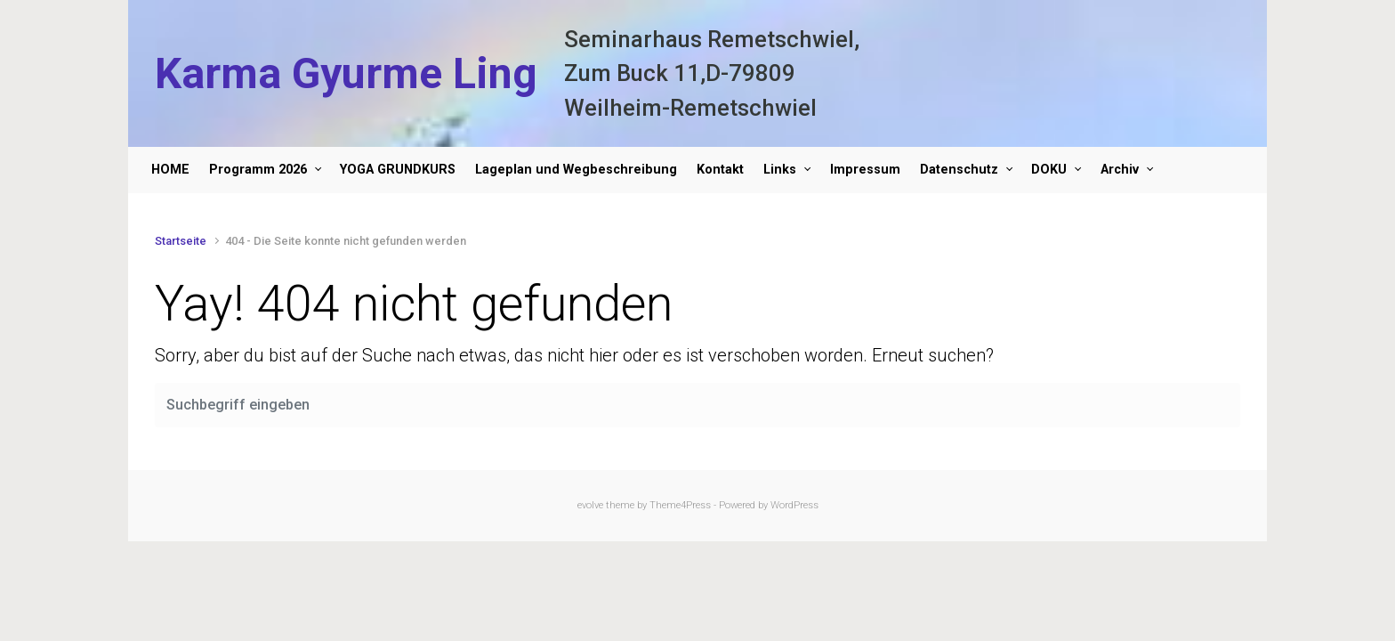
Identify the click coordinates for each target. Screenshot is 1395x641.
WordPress (794, 505)
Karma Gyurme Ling (346, 73)
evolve (590, 505)
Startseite (180, 240)
